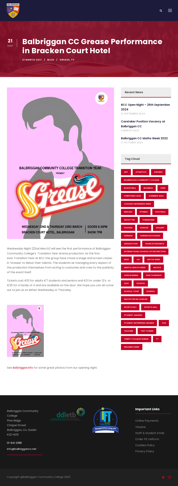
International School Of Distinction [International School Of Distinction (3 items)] (144, 251)
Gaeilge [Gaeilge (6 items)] (144, 227)
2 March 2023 (130, 130)
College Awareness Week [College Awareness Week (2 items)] (137, 203)
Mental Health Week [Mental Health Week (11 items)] (135, 267)
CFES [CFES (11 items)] (162, 188)
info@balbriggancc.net (22, 449)
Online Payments (147, 421)
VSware (140, 427)
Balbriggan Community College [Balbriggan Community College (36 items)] (141, 180)
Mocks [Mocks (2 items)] (157, 267)
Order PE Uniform (147, 439)
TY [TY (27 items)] (157, 339)
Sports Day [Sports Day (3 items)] (130, 307)
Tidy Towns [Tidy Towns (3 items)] (147, 331)
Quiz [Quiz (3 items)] (126, 283)
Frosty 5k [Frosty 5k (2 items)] (129, 219)
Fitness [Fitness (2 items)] (144, 211)
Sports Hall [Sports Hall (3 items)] (150, 307)
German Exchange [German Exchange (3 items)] (150, 235)
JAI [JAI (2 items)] (138, 259)
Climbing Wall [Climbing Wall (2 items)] (156, 195)
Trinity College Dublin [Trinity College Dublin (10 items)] (136, 339)
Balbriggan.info (23, 368)
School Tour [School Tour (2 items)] (131, 291)
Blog (50, 59)
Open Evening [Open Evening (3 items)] (131, 275)
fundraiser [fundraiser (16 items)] (148, 219)
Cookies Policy (145, 445)
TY (72, 59)
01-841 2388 (14, 443)
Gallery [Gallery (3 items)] (160, 227)
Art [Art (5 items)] (126, 172)
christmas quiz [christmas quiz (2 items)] (132, 195)
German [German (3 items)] (128, 235)
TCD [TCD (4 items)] (164, 323)
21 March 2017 (32, 59)
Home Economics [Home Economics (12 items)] (154, 243)
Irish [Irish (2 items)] (126, 259)
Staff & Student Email (149, 433)
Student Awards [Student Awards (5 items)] (133, 315)
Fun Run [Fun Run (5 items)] (128, 227)
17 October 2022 (132, 142)
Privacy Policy (144, 451)
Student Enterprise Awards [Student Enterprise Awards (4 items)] (139, 323)
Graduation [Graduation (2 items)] (130, 243)
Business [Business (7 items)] (148, 188)
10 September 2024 (133, 113)
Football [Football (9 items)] (160, 211)
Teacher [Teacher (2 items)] (128, 331)
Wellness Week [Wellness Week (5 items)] (131, 347)
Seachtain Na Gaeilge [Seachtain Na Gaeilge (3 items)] (135, 299)
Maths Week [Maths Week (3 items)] (153, 259)
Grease (65, 59)
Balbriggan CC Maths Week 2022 (144, 138)
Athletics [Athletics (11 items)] (141, 172)
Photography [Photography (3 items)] (154, 275)
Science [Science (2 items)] (150, 291)
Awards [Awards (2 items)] (158, 172)
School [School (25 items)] (140, 283)
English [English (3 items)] (128, 211)
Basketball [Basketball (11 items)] (130, 188)
